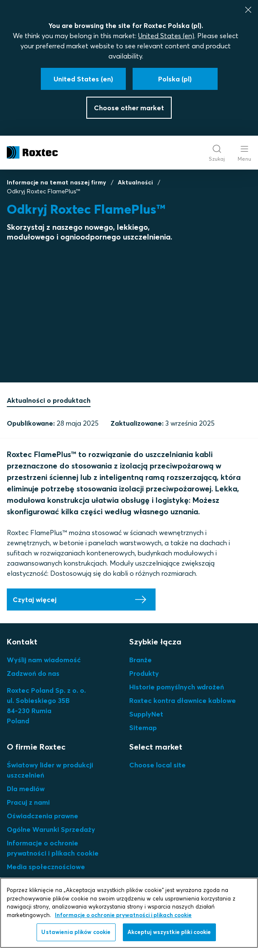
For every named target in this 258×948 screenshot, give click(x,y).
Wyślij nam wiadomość (44, 659)
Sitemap (143, 727)
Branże (140, 659)
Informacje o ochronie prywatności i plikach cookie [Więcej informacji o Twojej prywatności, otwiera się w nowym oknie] (123, 915)
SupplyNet (146, 714)
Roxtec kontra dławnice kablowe (182, 700)
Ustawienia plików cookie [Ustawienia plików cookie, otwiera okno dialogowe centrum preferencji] (76, 931)
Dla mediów (26, 788)
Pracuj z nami (28, 802)
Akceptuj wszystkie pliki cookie (169, 931)
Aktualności (135, 182)
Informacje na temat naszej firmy (56, 182)
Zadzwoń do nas (33, 673)
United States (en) (166, 35)
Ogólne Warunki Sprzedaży (51, 829)
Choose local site (157, 765)
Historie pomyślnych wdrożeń (176, 687)
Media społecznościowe (46, 866)
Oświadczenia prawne (42, 815)
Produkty (144, 673)
